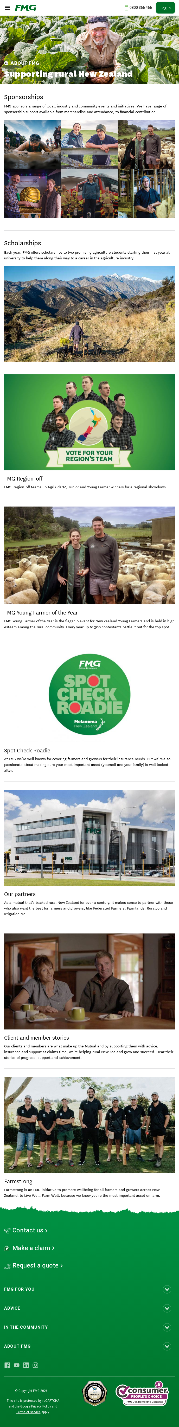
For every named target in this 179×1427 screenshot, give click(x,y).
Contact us (27, 1230)
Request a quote (35, 1265)
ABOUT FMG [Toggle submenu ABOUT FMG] (17, 1346)
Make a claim (31, 1248)
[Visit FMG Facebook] (7, 1365)
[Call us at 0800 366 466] (137, 8)
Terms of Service (28, 1412)
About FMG (21, 63)
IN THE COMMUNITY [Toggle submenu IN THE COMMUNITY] (26, 1327)
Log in (166, 7)
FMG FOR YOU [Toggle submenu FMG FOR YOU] (19, 1289)
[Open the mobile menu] (7, 8)
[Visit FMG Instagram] (35, 1365)
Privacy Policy (41, 1406)
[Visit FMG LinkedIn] (26, 1365)
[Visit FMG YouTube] (17, 1365)
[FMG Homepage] (26, 8)
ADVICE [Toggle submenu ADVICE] (12, 1308)
